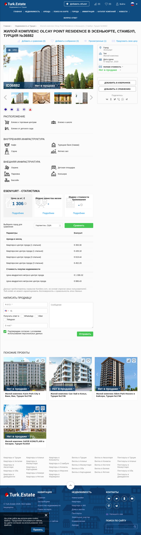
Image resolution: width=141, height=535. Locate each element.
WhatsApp (28, 315)
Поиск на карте (44, 508)
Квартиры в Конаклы (58, 466)
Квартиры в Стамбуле (59, 462)
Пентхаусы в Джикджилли (123, 474)
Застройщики (44, 500)
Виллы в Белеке (102, 467)
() (99, 4)
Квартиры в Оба (11, 469)
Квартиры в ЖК (79, 504)
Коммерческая (78, 520)
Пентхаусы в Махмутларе (123, 464)
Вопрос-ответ (44, 512)
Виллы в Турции (79, 456)
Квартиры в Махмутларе (32, 461)
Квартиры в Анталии (13, 460)
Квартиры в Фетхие (35, 475)
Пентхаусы (77, 512)
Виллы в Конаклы (103, 460)
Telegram (11, 318)
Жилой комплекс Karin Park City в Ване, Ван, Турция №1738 (22, 393)
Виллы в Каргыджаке (81, 471)
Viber (40, 315)
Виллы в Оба (78, 467)
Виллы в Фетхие (102, 471)
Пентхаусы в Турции (126, 456)
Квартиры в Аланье (35, 456)
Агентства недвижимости (49, 504)
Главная (41, 496)
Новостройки (78, 496)
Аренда (75, 524)
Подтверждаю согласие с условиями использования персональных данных (25, 331)
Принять (38, 530)
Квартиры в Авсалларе (9, 464)
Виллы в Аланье (79, 460)
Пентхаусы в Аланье (126, 460)
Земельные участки (81, 516)
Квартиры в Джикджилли (9, 474)
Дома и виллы (78, 508)
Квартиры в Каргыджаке (31, 467)
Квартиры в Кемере (35, 472)
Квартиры (76, 500)
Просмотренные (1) (97, 41)
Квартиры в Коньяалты (54, 457)
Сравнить (78, 224)
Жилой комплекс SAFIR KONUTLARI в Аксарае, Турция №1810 (24, 441)
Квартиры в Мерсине (58, 469)
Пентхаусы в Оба (125, 469)
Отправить (85, 333)
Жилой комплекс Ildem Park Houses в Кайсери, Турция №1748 (115, 393)
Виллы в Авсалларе (104, 456)
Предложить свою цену (126, 41)
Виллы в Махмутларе (82, 463)
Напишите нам (116, 513)
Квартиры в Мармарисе (54, 474)
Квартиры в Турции (12, 456)
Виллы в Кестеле (102, 463)
